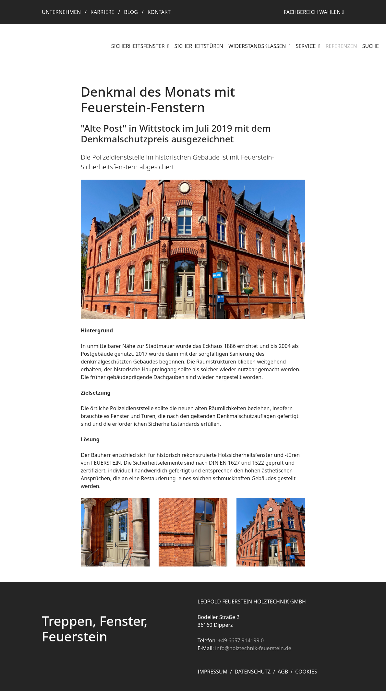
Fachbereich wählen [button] (312, 12)
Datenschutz (253, 671)
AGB (283, 671)
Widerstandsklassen (257, 46)
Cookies (306, 671)
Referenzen (341, 46)
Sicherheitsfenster (138, 46)
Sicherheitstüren (199, 46)
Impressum (212, 671)
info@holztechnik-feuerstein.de (253, 648)
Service (306, 46)
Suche (370, 46)
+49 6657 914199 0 (241, 640)
